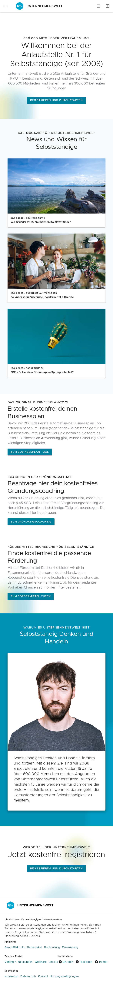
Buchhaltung (52, 947)
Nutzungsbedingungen (64, 976)
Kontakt (43, 976)
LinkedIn (65, 962)
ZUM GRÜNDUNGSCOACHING (31, 521)
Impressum (11, 976)
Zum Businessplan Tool (30, 452)
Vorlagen (10, 962)
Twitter (100, 962)
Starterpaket (34, 947)
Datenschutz (28, 976)
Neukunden (25, 962)
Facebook (83, 962)
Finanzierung (70, 947)
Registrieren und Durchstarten (56, 100)
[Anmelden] (107, 6)
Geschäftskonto (15, 947)
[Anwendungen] (98, 6)
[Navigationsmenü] (5, 6)
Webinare (41, 962)
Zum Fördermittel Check (31, 596)
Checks (53, 962)
